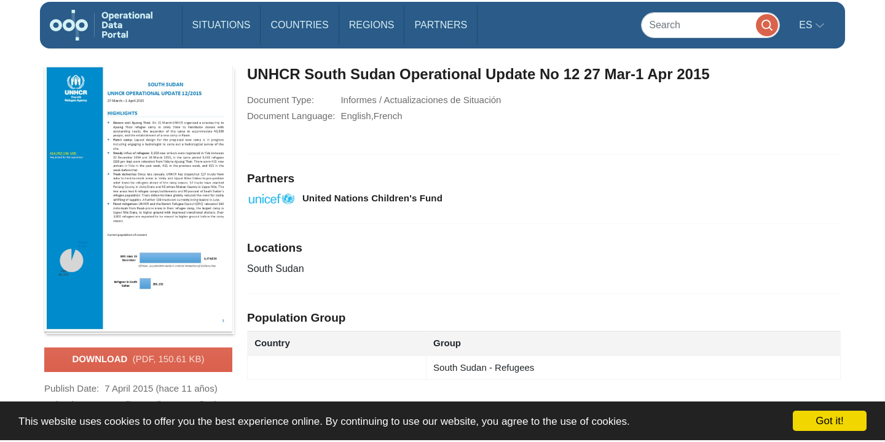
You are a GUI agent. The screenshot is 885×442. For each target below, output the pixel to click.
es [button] (807, 25)
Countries (299, 25)
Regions (372, 25)
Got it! (829, 421)
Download (138, 359)
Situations (221, 25)
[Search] (710, 24)
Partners (440, 25)
